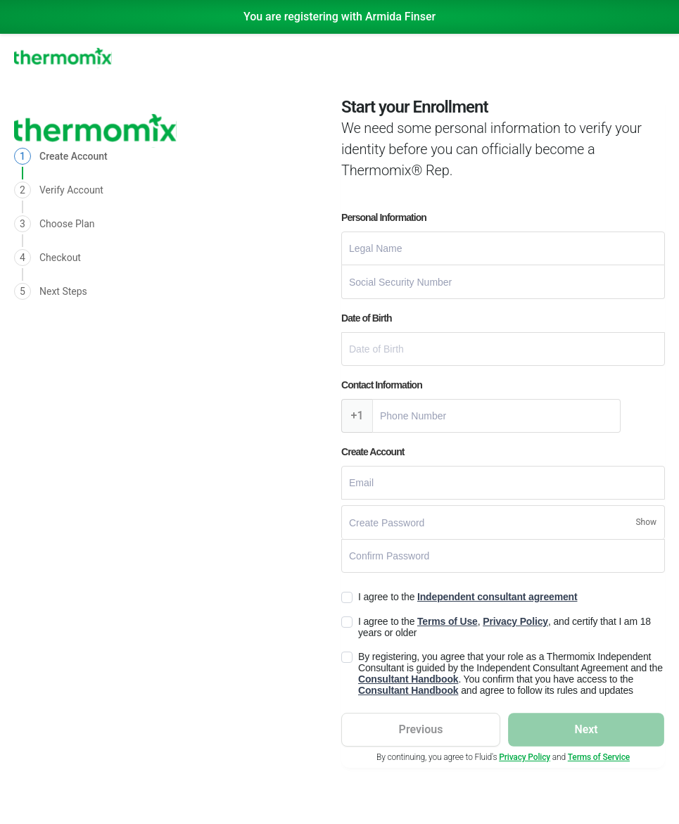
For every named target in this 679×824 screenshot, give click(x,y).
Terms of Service (599, 757)
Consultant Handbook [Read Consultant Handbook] (408, 679)
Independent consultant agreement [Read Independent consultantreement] (497, 596)
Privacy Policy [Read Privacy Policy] (515, 621)
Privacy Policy (524, 757)
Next (585, 729)
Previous (421, 729)
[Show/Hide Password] (646, 522)
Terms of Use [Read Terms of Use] (447, 621)
